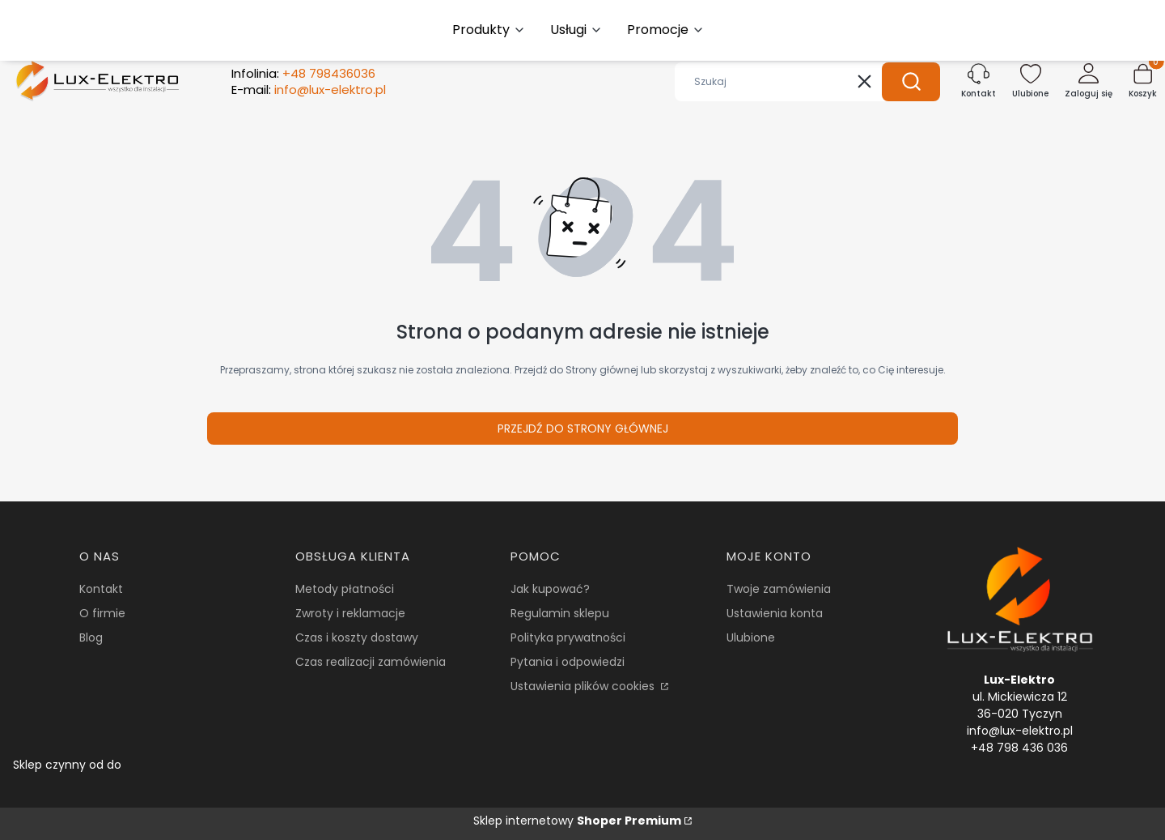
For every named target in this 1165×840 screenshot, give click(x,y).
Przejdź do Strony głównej (583, 428)
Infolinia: (303, 74)
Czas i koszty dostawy (356, 637)
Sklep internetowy (577, 820)
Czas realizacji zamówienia (370, 662)
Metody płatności (344, 589)
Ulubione (751, 637)
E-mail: (308, 90)
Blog (91, 637)
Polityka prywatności (567, 637)
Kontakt (101, 589)
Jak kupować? (550, 589)
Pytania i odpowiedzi (567, 662)
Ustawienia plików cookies (584, 686)
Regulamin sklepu (559, 613)
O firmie (102, 613)
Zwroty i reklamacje (350, 613)
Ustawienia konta (775, 613)
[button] (911, 81)
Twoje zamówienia (779, 589)
